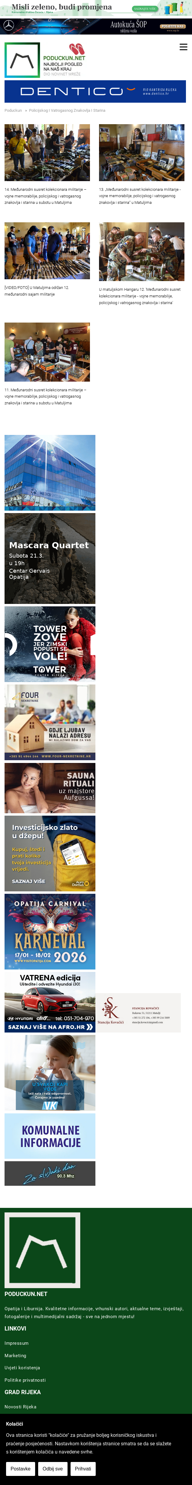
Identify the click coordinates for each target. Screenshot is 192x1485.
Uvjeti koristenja (22, 1368)
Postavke (21, 1468)
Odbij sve (53, 1468)
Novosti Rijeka (20, 1407)
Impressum (17, 1343)
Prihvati (83, 1468)
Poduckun (13, 110)
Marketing (15, 1355)
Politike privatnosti (25, 1380)
